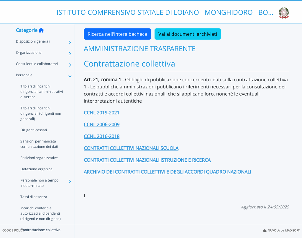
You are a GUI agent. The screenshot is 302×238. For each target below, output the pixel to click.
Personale (24, 86)
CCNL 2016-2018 (101, 136)
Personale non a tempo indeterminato (39, 194)
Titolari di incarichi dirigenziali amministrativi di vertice (41, 103)
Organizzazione (29, 64)
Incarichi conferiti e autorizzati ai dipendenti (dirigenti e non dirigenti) (40, 225)
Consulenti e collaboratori (37, 75)
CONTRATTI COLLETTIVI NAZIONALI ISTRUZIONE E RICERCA (147, 160)
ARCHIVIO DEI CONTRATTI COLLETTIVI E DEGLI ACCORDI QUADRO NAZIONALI (167, 172)
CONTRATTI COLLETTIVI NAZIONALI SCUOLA (131, 148)
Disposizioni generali (33, 52)
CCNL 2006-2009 (101, 124)
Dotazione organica (36, 180)
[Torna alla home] (41, 41)
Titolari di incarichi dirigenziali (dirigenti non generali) (40, 125)
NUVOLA (271, 230)
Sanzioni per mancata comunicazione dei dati (39, 155)
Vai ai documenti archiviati (187, 34)
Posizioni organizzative (39, 169)
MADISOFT (292, 230)
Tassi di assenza (33, 208)
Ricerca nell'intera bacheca (117, 34)
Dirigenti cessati (33, 141)
